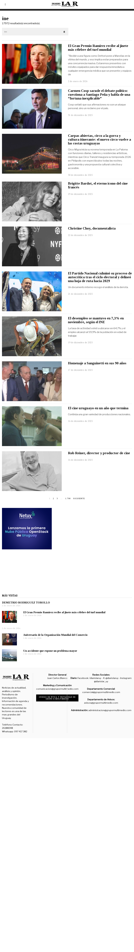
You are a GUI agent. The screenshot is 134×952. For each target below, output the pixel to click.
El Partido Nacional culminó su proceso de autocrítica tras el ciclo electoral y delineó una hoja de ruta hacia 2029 (100, 277)
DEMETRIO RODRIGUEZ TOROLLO (26, 644)
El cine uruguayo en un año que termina (98, 408)
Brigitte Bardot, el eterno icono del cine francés (98, 185)
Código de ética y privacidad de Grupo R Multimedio (57, 698)
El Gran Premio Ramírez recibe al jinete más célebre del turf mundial (98, 48)
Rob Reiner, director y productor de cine (99, 453)
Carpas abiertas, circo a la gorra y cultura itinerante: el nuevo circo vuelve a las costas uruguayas (99, 139)
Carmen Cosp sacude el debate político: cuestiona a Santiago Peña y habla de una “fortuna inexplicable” (99, 94)
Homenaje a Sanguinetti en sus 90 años (97, 363)
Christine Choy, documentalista (92, 228)
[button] (64, 32)
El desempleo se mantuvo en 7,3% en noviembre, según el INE (96, 320)
